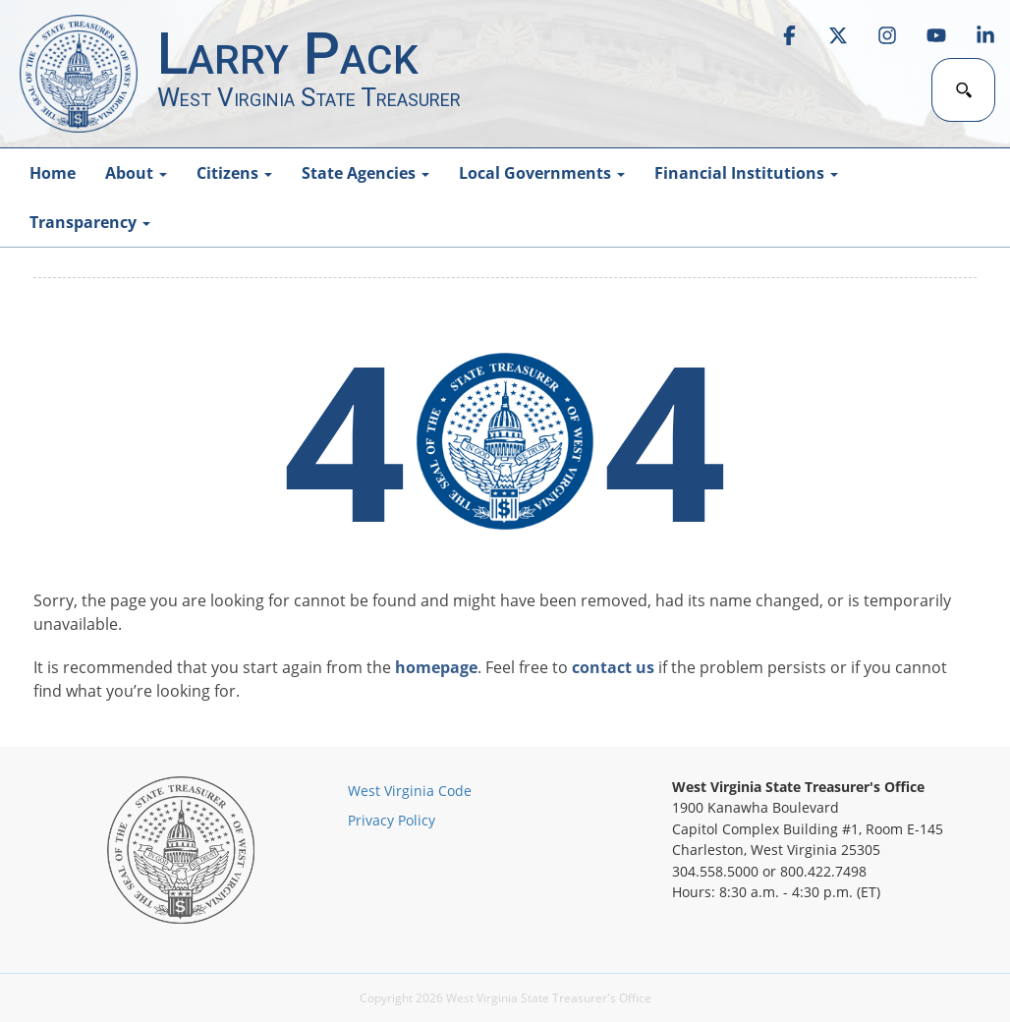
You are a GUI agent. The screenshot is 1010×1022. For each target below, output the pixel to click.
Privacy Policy (391, 820)
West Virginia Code (410, 790)
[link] (789, 35)
